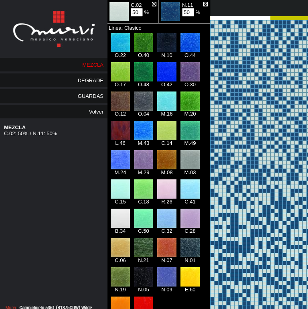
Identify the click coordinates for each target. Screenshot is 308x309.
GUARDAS (90, 96)
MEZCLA (92, 65)
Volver (96, 112)
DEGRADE (90, 80)
